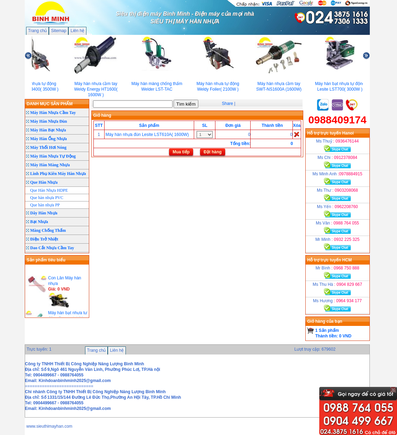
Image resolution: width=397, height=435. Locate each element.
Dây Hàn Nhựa (44, 213)
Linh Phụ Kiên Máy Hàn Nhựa (58, 173)
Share (227, 103)
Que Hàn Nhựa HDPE (49, 190)
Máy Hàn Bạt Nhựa (48, 130)
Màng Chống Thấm (48, 230)
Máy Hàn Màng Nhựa (50, 164)
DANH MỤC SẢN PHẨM (50, 103)
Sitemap (58, 30)
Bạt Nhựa (39, 221)
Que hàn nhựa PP (45, 205)
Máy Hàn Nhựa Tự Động (53, 156)
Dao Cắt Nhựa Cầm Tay (52, 247)
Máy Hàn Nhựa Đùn (48, 121)
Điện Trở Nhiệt (44, 239)
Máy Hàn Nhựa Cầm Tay (53, 112)
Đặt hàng (213, 152)
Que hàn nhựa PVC (46, 197)
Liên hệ (77, 30)
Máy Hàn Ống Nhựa (48, 138)
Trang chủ (37, 30)
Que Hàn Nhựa (44, 182)
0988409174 (337, 119)
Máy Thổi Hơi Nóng (48, 147)
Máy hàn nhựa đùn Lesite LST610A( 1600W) (147, 134)
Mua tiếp (181, 152)
